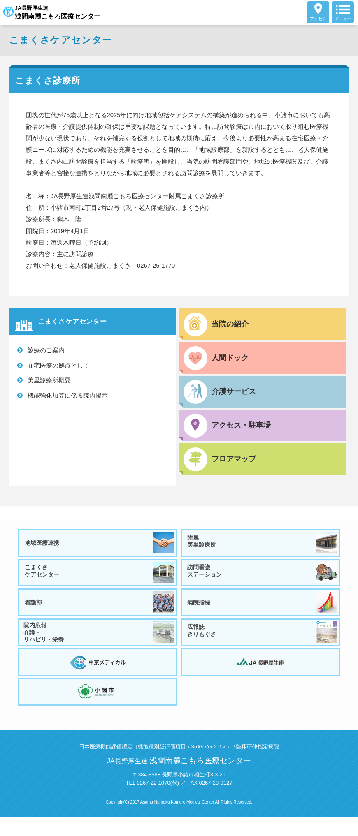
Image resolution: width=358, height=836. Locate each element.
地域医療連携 (101, 544)
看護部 (101, 609)
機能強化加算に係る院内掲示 (68, 395)
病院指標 (263, 609)
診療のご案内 (46, 350)
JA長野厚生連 (59, 12)
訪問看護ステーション (263, 577)
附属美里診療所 (263, 544)
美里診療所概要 (49, 380)
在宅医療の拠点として (58, 365)
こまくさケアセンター (101, 577)
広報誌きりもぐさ (263, 642)
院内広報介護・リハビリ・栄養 (101, 642)
